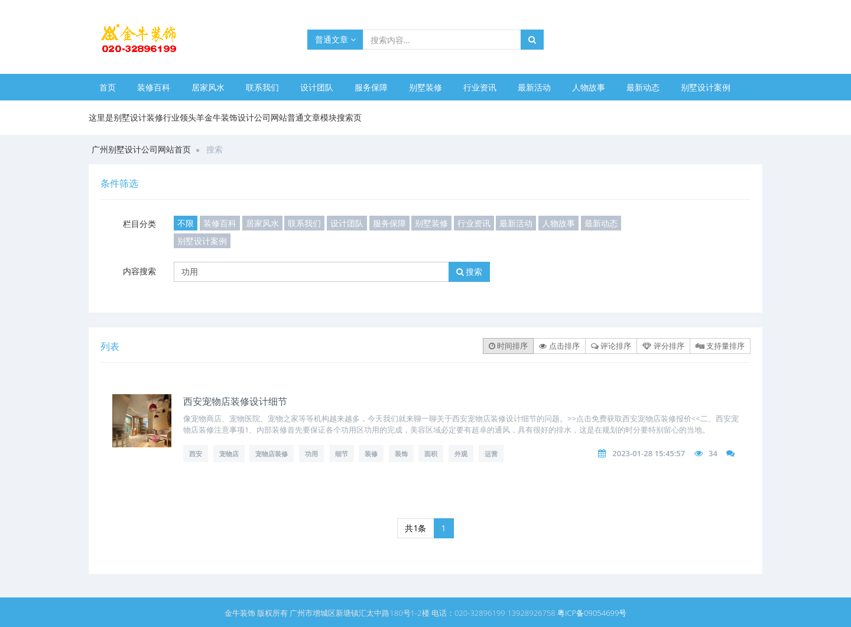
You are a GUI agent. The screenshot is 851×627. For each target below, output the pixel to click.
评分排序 (663, 345)
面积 (430, 453)
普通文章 (335, 39)
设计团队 (316, 87)
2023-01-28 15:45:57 (648, 453)
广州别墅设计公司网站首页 (141, 149)
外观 (460, 453)
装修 (371, 453)
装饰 (401, 453)
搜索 (469, 271)
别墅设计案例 (705, 87)
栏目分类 (139, 223)
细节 (341, 453)
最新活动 (534, 87)
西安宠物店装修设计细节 (235, 401)
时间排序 (508, 345)
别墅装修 (425, 87)
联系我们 (262, 87)
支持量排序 (720, 345)
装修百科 (153, 87)
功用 (311, 453)
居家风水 (208, 87)
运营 (491, 453)
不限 (185, 223)
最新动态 (643, 87)
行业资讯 (479, 87)
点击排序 (559, 345)
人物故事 (588, 87)
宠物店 (229, 453)
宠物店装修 (271, 453)
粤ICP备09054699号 (591, 612)
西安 (195, 453)
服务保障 (371, 87)
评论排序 (611, 345)
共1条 (415, 528)
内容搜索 (139, 271)
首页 (107, 87)
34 (713, 453)
